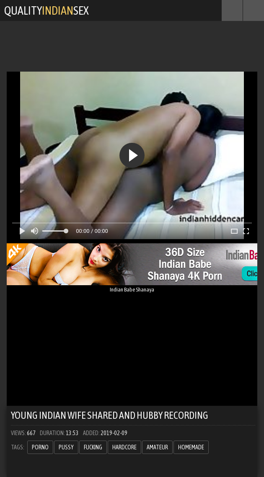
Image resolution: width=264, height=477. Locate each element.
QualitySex (46, 10)
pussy (66, 447)
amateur (157, 447)
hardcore (124, 447)
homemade (191, 447)
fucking (93, 447)
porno (40, 447)
